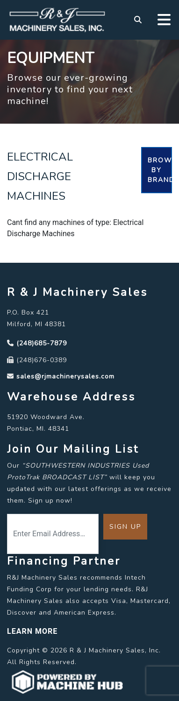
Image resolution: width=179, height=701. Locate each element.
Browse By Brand (160, 170)
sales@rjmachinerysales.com (65, 376)
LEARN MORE (32, 631)
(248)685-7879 (41, 343)
